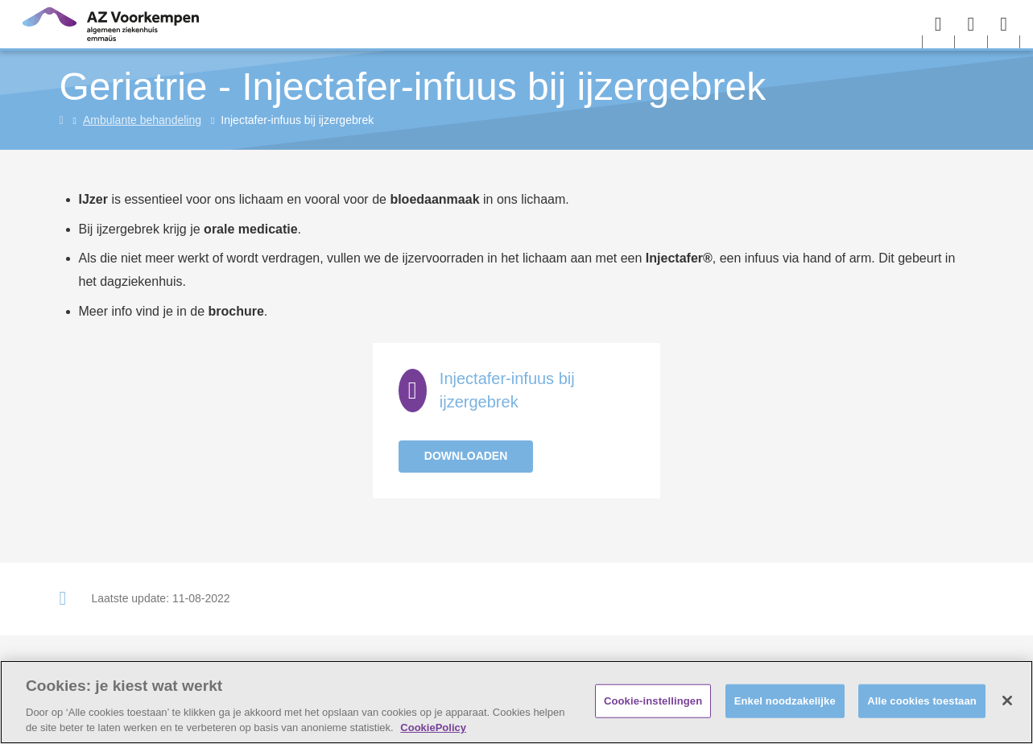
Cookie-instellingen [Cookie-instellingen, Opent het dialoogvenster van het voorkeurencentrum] (653, 701)
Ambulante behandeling (142, 120)
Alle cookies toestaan (922, 701)
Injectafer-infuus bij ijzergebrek (507, 390)
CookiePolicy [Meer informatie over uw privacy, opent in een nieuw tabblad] (433, 727)
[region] (516, 702)
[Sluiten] (1007, 700)
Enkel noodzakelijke (785, 701)
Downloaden (465, 455)
